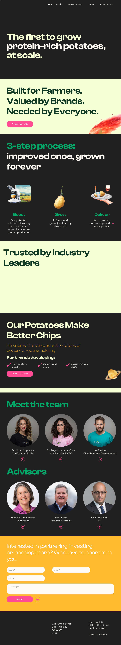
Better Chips (75, 4)
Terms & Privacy (98, 634)
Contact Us (106, 4)
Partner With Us (20, 124)
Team (91, 4)
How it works (55, 4)
